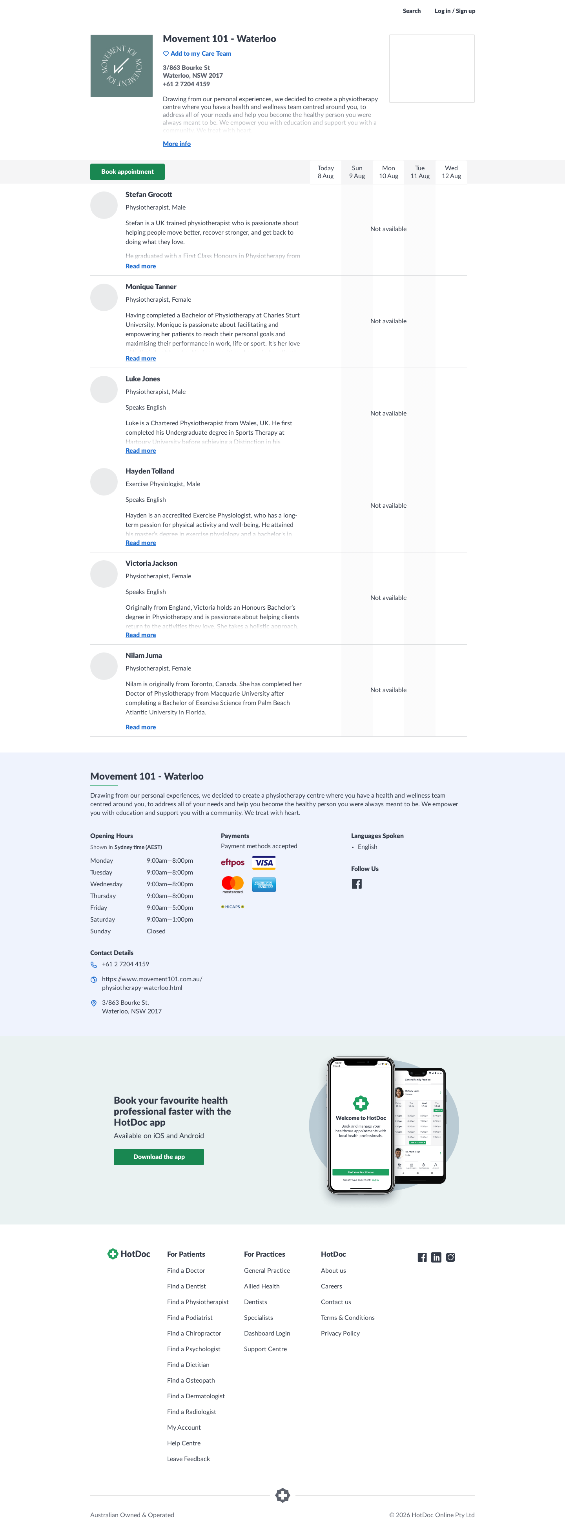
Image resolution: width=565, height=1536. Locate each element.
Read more (141, 266)
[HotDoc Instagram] (450, 1257)
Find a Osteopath (191, 1380)
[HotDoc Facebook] (422, 1257)
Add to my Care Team (197, 54)
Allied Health (262, 1286)
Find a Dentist (186, 1286)
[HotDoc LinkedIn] (436, 1257)
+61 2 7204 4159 (125, 964)
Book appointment (127, 172)
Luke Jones (143, 379)
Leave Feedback (188, 1459)
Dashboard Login (267, 1333)
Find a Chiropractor (194, 1333)
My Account (184, 1428)
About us (333, 1271)
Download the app (159, 1157)
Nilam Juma (144, 656)
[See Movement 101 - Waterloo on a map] (432, 68)
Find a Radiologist (191, 1412)
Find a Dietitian (188, 1365)
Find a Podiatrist (190, 1318)
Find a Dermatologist (196, 1396)
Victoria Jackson (151, 563)
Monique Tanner (151, 287)
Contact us (336, 1302)
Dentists (255, 1302)
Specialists (258, 1318)
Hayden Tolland (150, 471)
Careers (331, 1286)
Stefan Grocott (149, 195)
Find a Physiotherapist (198, 1302)
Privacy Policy (340, 1333)
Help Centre (183, 1443)
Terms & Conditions (348, 1318)
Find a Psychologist (194, 1349)
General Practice (267, 1271)
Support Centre (265, 1349)
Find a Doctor (186, 1271)
